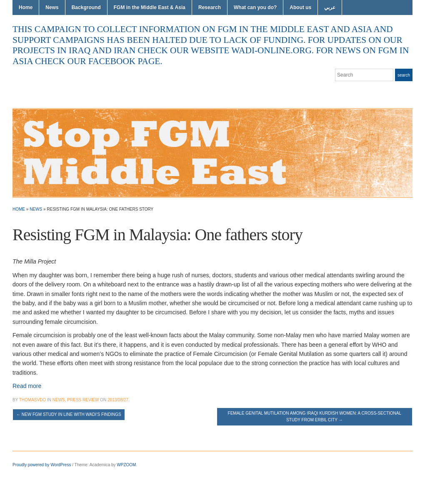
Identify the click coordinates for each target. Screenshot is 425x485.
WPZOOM (126, 465)
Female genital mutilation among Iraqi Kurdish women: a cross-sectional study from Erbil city (315, 416)
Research (209, 7)
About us (300, 7)
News (51, 7)
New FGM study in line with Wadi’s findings (68, 414)
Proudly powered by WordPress (41, 465)
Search (404, 75)
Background (86, 7)
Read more (26, 386)
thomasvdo (32, 400)
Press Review (83, 400)
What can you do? (255, 7)
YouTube (408, 91)
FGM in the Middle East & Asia (149, 7)
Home (25, 7)
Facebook (398, 91)
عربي (329, 7)
